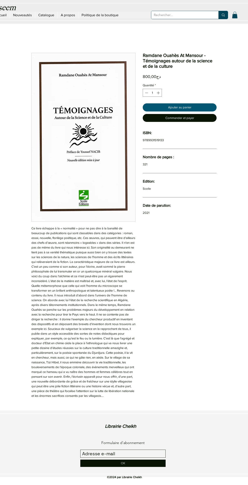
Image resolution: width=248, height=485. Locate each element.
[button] (235, 15)
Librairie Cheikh (120, 426)
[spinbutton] (152, 93)
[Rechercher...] (182, 15)
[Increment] (158, 93)
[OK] (123, 463)
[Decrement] (146, 93)
